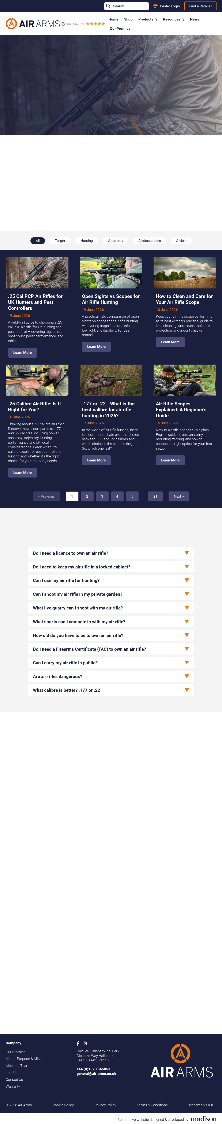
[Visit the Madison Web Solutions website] (167, 1119)
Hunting (86, 240)
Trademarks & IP (201, 1105)
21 (155, 496)
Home (113, 19)
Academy (115, 240)
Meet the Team (17, 1065)
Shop (128, 19)
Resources (173, 19)
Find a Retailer (200, 6)
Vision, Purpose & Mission (26, 1058)
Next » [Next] (179, 496)
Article (181, 240)
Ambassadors (149, 240)
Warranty (13, 1086)
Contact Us (14, 1079)
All (38, 240)
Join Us (12, 1072)
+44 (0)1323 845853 (93, 1068)
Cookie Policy (63, 1105)
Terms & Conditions (152, 1105)
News (194, 19)
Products (147, 19)
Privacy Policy (105, 1105)
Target (60, 240)
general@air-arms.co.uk (96, 1073)
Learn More (22, 352)
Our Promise (120, 28)
